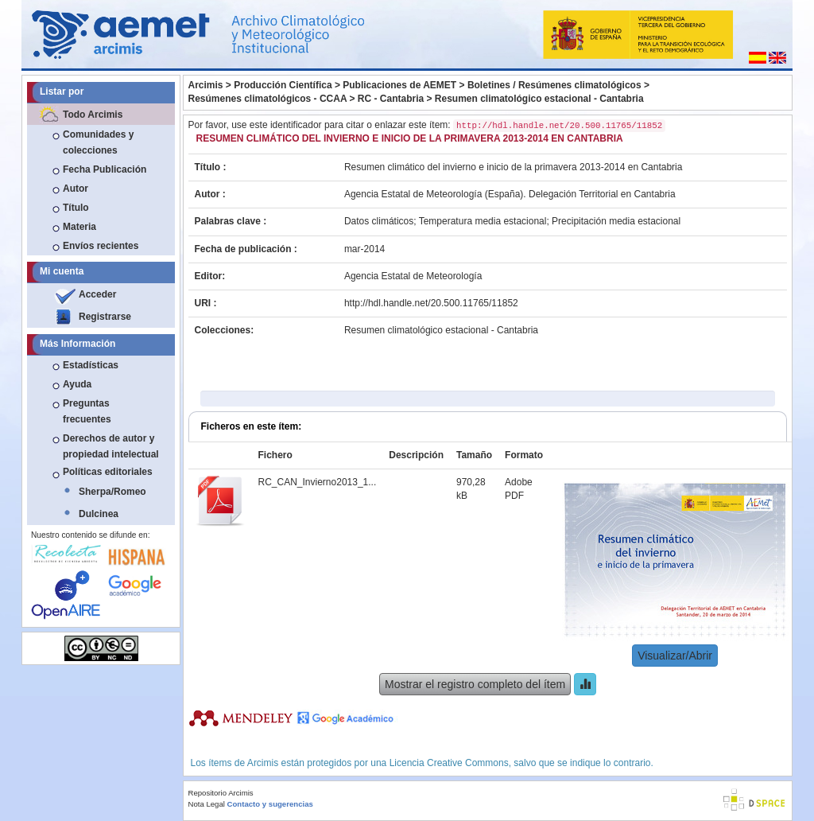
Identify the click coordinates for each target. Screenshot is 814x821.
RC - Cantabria (391, 98)
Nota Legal (206, 804)
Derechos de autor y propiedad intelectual (111, 446)
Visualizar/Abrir (675, 655)
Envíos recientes (100, 245)
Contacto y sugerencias (270, 804)
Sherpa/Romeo (112, 491)
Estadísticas (90, 365)
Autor (75, 188)
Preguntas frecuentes (87, 411)
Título (76, 207)
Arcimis (205, 85)
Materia (79, 226)
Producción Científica (282, 85)
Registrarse (105, 316)
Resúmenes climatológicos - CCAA (267, 98)
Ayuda (77, 384)
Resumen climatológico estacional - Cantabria (539, 98)
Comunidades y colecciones (98, 142)
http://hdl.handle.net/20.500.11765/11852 (431, 303)
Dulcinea (98, 513)
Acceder (97, 294)
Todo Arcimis (92, 114)
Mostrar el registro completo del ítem (475, 684)
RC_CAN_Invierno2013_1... (317, 482)
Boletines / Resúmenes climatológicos (554, 85)
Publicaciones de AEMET (399, 85)
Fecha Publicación (104, 169)
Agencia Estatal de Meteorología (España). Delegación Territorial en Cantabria (510, 194)
